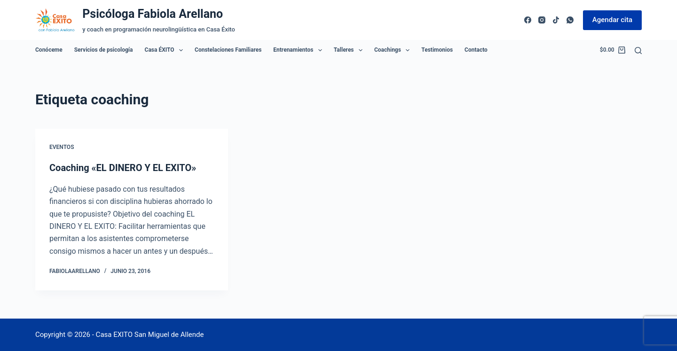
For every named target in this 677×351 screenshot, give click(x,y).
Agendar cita (612, 20)
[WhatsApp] (570, 19)
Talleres (350, 50)
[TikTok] (555, 19)
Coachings (393, 50)
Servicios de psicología (103, 50)
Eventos (61, 147)
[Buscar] (638, 50)
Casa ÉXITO (166, 50)
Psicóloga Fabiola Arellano (152, 14)
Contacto (476, 50)
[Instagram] (541, 19)
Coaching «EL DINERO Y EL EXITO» (122, 167)
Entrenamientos (299, 50)
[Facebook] (527, 19)
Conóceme (49, 50)
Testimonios (437, 50)
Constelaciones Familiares (228, 50)
